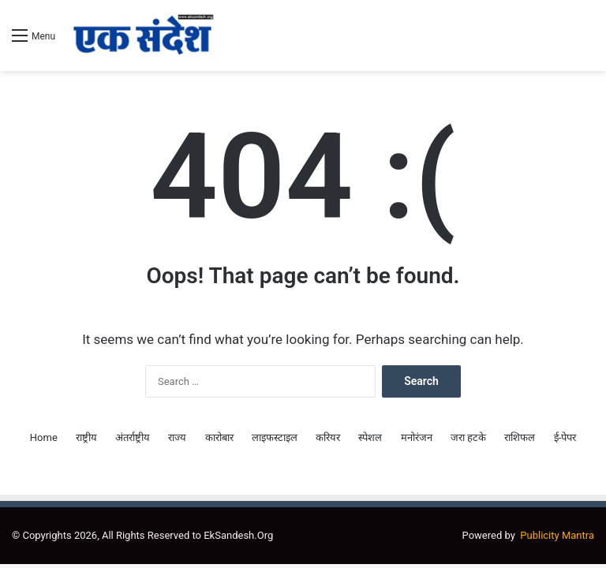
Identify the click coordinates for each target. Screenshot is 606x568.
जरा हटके (468, 437)
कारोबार (219, 437)
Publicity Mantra (557, 535)
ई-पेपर (565, 437)
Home (44, 437)
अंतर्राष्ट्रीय (132, 437)
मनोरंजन (416, 437)
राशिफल (519, 437)
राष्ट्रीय (86, 437)
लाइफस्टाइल (274, 437)
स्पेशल (370, 437)
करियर (328, 437)
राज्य (177, 437)
